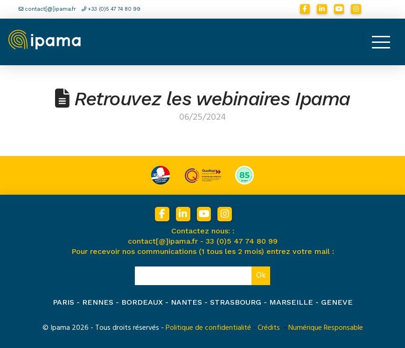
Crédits (269, 327)
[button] (381, 42)
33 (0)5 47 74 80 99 (242, 241)
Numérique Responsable (325, 327)
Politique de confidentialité (208, 327)
